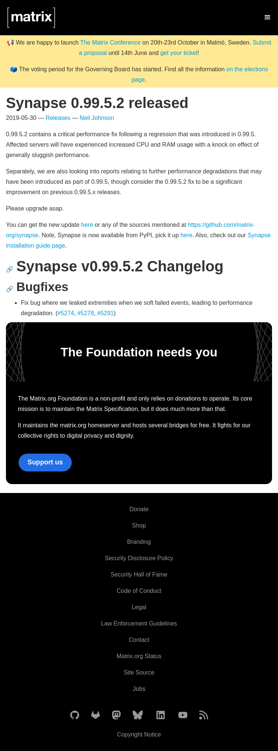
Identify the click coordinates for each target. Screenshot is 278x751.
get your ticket (178, 53)
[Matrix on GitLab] (95, 716)
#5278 (85, 313)
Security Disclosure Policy (139, 558)
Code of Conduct (139, 591)
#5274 (66, 313)
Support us (45, 462)
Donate (139, 509)
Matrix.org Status (139, 656)
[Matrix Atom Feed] (203, 716)
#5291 (105, 313)
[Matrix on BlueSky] (138, 716)
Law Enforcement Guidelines (139, 623)
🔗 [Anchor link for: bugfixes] (9, 289)
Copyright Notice (139, 734)
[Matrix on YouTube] (182, 716)
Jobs (139, 689)
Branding (139, 542)
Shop (139, 525)
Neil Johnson (97, 118)
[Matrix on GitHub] (74, 716)
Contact (139, 640)
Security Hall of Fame (139, 574)
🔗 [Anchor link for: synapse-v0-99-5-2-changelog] (9, 269)
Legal (139, 607)
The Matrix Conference (110, 42)
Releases (58, 118)
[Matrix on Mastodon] (116, 716)
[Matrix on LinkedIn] (161, 715)
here (87, 225)
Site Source (139, 672)
